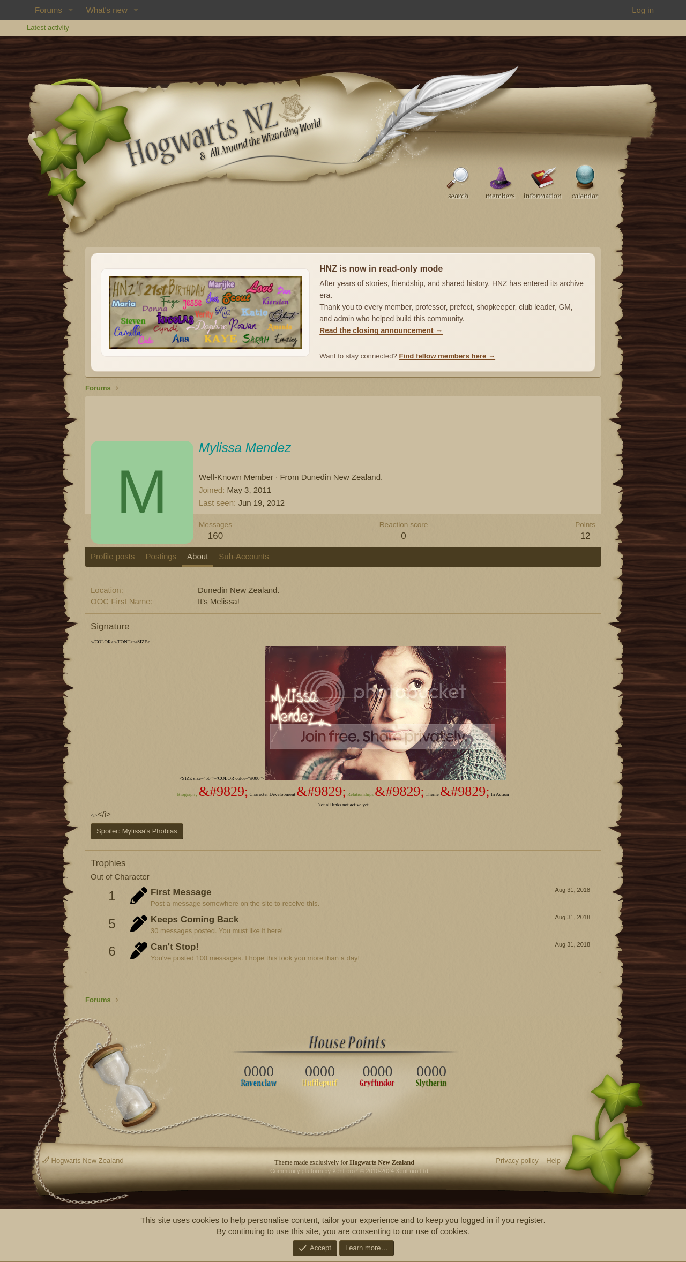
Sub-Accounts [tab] (244, 556)
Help (553, 1160)
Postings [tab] (161, 556)
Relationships (360, 794)
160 (215, 536)
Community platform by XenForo (350, 1171)
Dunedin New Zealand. (342, 477)
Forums (48, 9)
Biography (187, 794)
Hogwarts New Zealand (83, 1160)
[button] (70, 10)
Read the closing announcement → (381, 331)
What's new (107, 9)
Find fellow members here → (447, 356)
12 (585, 536)
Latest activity (48, 28)
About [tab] (197, 556)
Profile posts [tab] (113, 556)
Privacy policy (517, 1160)
